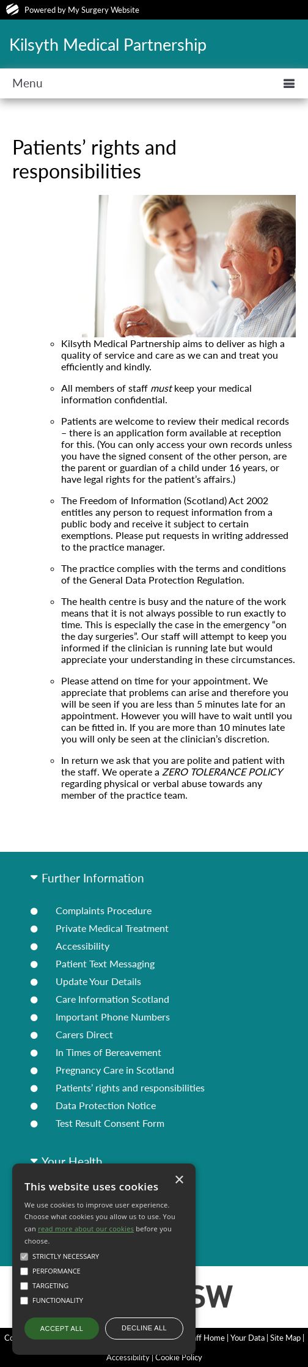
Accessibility (82, 945)
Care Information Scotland (112, 999)
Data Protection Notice (106, 1105)
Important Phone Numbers (113, 1016)
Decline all (144, 1328)
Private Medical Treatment (112, 928)
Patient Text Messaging (105, 963)
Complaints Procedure (104, 910)
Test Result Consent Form (110, 1123)
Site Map (285, 1338)
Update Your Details (98, 981)
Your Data (247, 1338)
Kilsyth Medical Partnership (108, 44)
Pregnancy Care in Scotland (115, 1070)
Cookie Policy (178, 1357)
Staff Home (205, 1338)
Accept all (61, 1328)
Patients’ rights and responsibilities (130, 1087)
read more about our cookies (86, 1228)
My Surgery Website (103, 10)
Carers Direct (84, 1034)
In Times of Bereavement (108, 1052)
